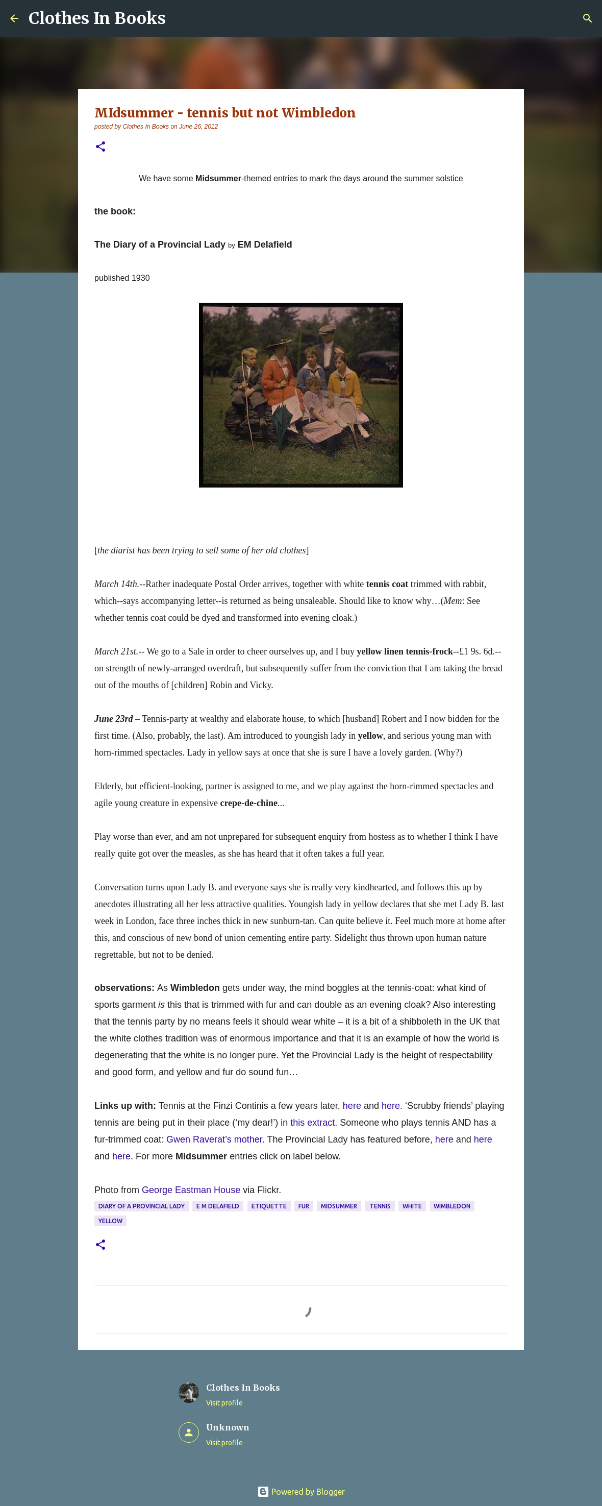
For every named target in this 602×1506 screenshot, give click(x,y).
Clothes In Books (97, 18)
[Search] (588, 18)
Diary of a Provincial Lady (141, 1206)
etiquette (269, 1206)
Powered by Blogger (301, 1491)
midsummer (339, 1206)
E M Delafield (217, 1206)
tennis (380, 1206)
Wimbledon (452, 1206)
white (412, 1206)
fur (303, 1206)
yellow (110, 1221)
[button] (100, 147)
